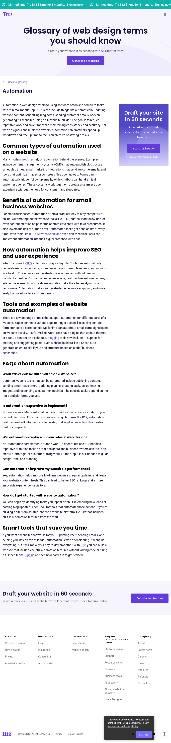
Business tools (113, 676)
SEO (29, 263)
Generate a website (85, 61)
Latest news (145, 649)
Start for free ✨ (143, 148)
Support (109, 655)
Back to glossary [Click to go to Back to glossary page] (15, 82)
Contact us (144, 683)
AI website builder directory (115, 691)
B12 (83, 545)
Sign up (29, 555)
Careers (142, 656)
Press (141, 663)
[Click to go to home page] (17, 14)
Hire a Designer (113, 699)
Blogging (53, 338)
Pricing (9, 656)
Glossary (110, 669)
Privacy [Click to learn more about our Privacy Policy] (58, 734)
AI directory (111, 682)
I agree (143, 734)
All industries (45, 663)
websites (28, 159)
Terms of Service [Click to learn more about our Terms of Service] (74, 734)
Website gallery (80, 649)
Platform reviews (114, 649)
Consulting (44, 656)
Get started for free (150, 598)
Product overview (15, 643)
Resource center (114, 662)
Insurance (44, 649)
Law (40, 643)
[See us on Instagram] (164, 734)
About (141, 643)
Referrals (143, 676)
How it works (12, 649)
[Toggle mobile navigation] (165, 14)
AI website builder (15, 663)
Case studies (79, 643)
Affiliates (143, 670)
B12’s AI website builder (44, 234)
